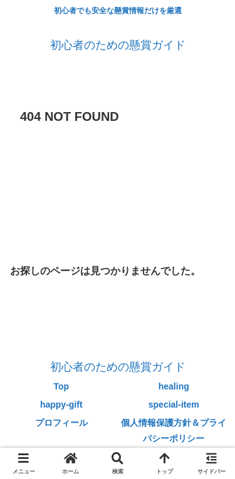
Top (61, 386)
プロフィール (61, 423)
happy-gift (61, 404)
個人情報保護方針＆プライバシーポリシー (173, 430)
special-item (174, 404)
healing (174, 386)
